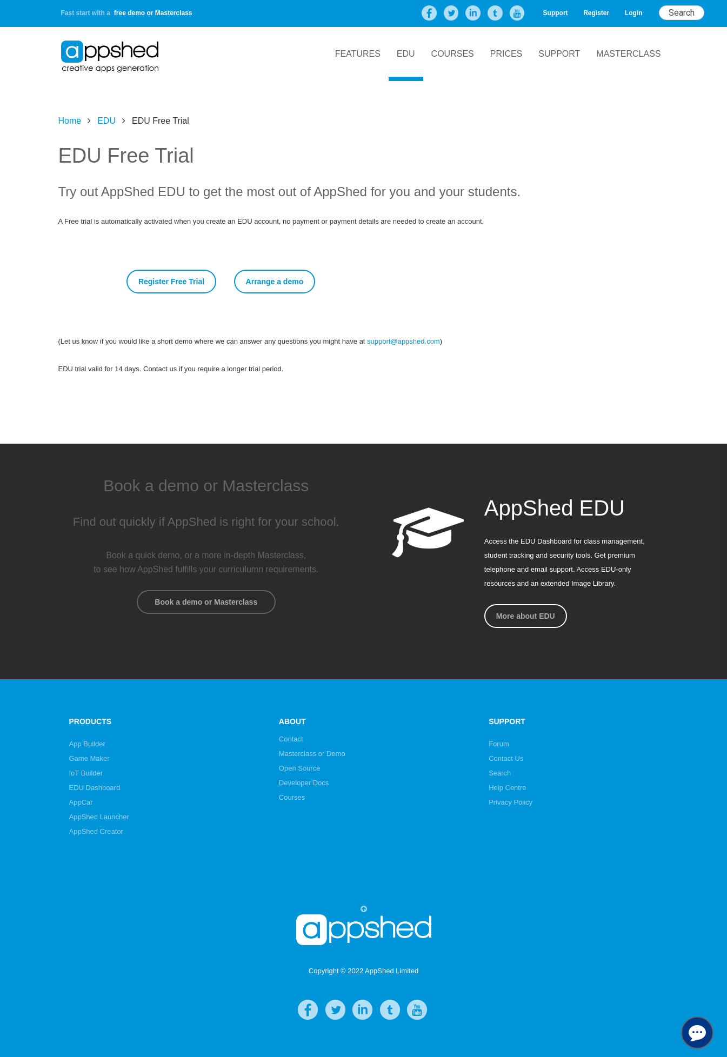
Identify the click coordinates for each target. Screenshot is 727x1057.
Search (500, 773)
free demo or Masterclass (153, 13)
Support (555, 13)
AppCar (81, 802)
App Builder (87, 744)
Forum (499, 744)
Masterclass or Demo (312, 754)
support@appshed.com (403, 341)
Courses (452, 53)
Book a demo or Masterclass (206, 602)
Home (70, 120)
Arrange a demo (275, 281)
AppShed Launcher (99, 817)
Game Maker (89, 758)
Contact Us (506, 758)
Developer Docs (304, 783)
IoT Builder (86, 773)
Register (596, 13)
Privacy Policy (510, 802)
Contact (291, 739)
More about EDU (525, 616)
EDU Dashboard (95, 788)
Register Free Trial (171, 281)
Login (634, 13)
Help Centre (507, 788)
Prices (506, 53)
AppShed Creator (96, 831)
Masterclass (628, 53)
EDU (406, 53)
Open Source (300, 768)
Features (358, 53)
